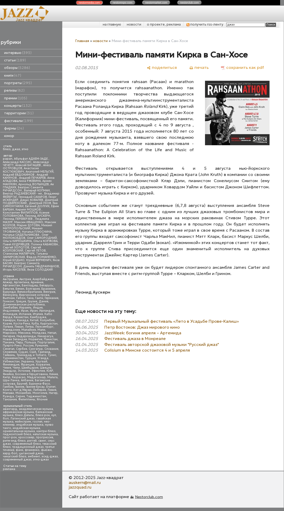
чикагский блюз (14, 456)
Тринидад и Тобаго (31, 355)
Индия (38, 307)
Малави (8, 393)
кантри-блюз (46, 431)
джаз (16, 149)
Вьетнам (9, 298)
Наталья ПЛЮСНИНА (37, 231)
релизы (14, 90)
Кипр (6, 377)
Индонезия (11, 310)
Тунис (52, 355)
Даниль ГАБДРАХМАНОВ (41, 266)
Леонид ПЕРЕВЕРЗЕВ (18, 219)
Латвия (8, 326)
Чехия (7, 367)
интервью (17, 53)
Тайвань (9, 355)
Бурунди (9, 292)
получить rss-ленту (204, 24)
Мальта (52, 377)
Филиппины (26, 399)
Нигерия (9, 336)
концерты (17, 105)
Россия (28, 345)
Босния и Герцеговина (31, 374)
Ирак (24, 310)
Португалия (45, 342)
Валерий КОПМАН (37, 190)
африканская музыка (18, 412)
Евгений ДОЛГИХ (37, 206)
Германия (51, 298)
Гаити (39, 298)
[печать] (199, 67)
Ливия (52, 390)
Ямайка (8, 374)
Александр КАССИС (17, 162)
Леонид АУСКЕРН (37, 215)
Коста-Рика (21, 323)
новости (134, 24)
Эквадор (9, 370)
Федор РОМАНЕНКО (41, 257)
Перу (19, 342)
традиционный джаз (28, 447)
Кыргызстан (49, 323)
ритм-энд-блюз (14, 440)
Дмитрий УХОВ (40, 203)
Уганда (42, 358)
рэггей (32, 440)
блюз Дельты (24, 415)
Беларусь (46, 285)
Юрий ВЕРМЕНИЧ (38, 260)
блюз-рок (42, 415)
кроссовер (26, 437)
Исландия (10, 314)
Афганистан (11, 285)
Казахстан (21, 317)
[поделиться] (162, 67)
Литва (29, 326)
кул (53, 415)
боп (6, 418)
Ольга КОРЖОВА (45, 241)
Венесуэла (10, 295)
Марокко (10, 333)
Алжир (7, 282)
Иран (34, 310)
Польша (30, 342)
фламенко (32, 450)
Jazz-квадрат (29, 19)
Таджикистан (36, 396)
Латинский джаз (22, 418)
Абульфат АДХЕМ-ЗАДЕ (31, 158)
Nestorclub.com (149, 496)
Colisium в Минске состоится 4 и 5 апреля (147, 350)
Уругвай (41, 361)
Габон (20, 298)
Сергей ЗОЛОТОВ (16, 247)
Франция (27, 364)
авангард (10, 409)
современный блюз (26, 443)
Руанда (8, 396)
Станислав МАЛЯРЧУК (19, 253)
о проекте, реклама (164, 24)
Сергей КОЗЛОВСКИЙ (22, 249)
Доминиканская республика (24, 304)
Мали (41, 329)
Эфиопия (38, 370)
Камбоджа (38, 317)
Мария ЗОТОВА (28, 225)
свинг (42, 440)
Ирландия (46, 310)
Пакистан (51, 339)
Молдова (39, 333)
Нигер (53, 393)
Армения (37, 282)
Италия (38, 314)
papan (7, 158)
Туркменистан (13, 358)
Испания (25, 314)
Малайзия (28, 329)
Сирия (20, 396)
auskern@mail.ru (85, 482)
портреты (18, 83)
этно (25, 149)
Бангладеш (30, 285)
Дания (43, 301)
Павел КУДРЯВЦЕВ (16, 244)
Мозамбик (23, 393)
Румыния (41, 345)
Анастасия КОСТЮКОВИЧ (21, 170)
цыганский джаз (31, 453)
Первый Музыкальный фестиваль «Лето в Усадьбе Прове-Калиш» (171, 321)
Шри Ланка (11, 380)
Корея (7, 323)
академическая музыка (36, 409)
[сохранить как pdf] (242, 67)
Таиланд (44, 352)
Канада (22, 320)
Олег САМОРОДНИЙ (42, 238)
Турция (30, 358)
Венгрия (49, 292)
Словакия (51, 349)
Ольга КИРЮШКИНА (17, 241)
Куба (35, 323)
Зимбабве (10, 307)
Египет (51, 386)
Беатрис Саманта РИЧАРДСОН (23, 189)
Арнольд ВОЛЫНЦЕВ (33, 184)
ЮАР (49, 370)
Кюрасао (19, 377)
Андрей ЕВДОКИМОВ (19, 174)
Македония (11, 329)
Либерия (39, 390)
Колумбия (47, 320)
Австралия (10, 279)
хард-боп (10, 453)
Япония (42, 399)
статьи (15, 60)
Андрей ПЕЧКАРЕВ (32, 178)
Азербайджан (43, 279)
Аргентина (21, 282)
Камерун (9, 320)
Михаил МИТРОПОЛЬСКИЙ (27, 227)
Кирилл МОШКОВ (28, 209)
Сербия (21, 349)
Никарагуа (45, 336)
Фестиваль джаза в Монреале (135, 338)
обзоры (17, 68)
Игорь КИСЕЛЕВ (14, 269)
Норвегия (35, 339)
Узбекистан (11, 361)
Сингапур (36, 349)
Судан (23, 352)
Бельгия (8, 288)
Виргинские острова (34, 295)
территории (19, 113)
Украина (27, 361)
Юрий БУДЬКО (14, 260)
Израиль (25, 307)
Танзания (10, 399)
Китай (34, 320)
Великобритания (29, 292)
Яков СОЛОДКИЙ (40, 269)
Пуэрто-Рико (12, 345)
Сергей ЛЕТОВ (35, 250)
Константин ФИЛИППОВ (20, 212)
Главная (82, 40)
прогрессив (44, 437)
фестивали (18, 121)
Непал (52, 333)
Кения (53, 374)
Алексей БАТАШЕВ (28, 165)
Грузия (32, 301)
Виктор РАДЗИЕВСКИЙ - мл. (23, 193)
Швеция (45, 367)
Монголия (40, 393)
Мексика (24, 333)
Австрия (25, 279)
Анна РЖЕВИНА (30, 181)
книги (12, 75)
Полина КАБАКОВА (45, 244)
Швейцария (29, 367)
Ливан (18, 326)
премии (15, 98)
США (32, 352)
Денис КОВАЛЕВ (31, 200)
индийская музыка (26, 428)
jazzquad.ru (80, 487)
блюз (7, 149)
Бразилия (48, 288)
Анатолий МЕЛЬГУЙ (39, 171)
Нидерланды (26, 336)
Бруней (22, 383)
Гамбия (8, 386)
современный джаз (17, 459)
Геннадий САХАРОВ (33, 197)
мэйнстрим (23, 421)
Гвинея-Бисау (35, 386)
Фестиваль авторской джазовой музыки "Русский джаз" (161, 344)
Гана (30, 298)
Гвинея (19, 386)
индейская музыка (29, 424)
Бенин (19, 288)
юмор (9, 136)
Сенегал (8, 349)
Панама (8, 342)
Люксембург (44, 326)
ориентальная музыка (19, 431)
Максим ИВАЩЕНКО (28, 222)
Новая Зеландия (15, 339)
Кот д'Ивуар (22, 390)
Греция (21, 301)
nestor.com (89, 2)
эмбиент (34, 456)
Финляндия (11, 364)
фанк (19, 450)
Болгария (33, 288)
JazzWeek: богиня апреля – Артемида (142, 332)
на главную (112, 24)
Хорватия (43, 364)
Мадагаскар (36, 377)
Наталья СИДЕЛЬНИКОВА (21, 235)
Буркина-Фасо (39, 383)
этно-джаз (41, 459)
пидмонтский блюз (17, 434)
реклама (9, 469)
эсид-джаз (50, 456)
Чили (16, 367)
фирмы (14, 128)
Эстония (24, 370)
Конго (7, 390)
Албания (27, 380)
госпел (37, 421)
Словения (10, 352)
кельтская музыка (45, 434)
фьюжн (46, 450)
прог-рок (10, 437)
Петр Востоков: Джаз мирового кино (142, 327)
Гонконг (8, 301)
